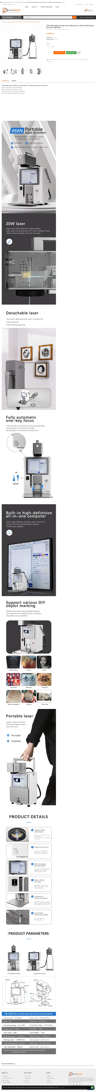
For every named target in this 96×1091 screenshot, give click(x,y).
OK (92, 1087)
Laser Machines (49, 61)
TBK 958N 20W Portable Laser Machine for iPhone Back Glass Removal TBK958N (66, 59)
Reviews (14, 81)
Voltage (48, 43)
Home (3, 22)
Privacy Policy (61, 1087)
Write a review (66, 29)
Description (5, 81)
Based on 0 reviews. (57, 29)
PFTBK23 (86, 59)
